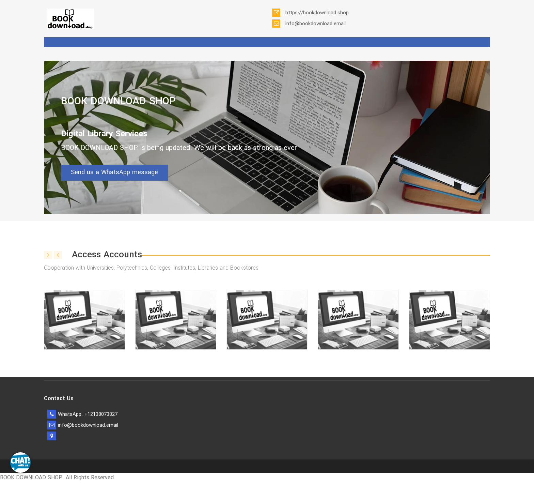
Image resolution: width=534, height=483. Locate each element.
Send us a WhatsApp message (114, 173)
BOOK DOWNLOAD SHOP (118, 102)
